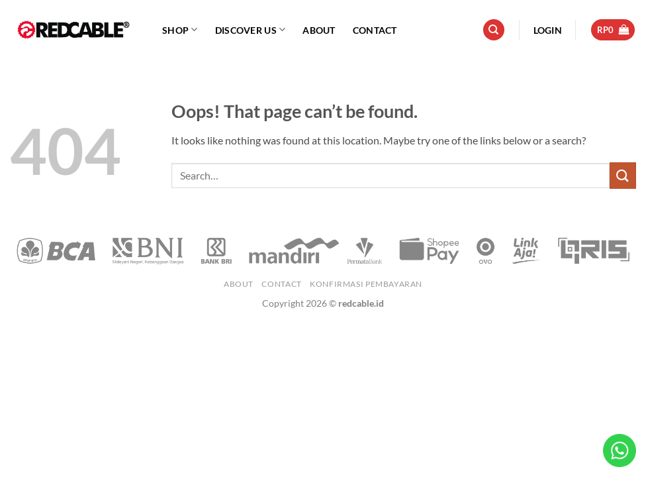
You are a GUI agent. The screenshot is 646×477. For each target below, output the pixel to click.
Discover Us (250, 29)
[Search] (493, 30)
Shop (180, 29)
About (318, 30)
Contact (375, 30)
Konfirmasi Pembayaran (366, 284)
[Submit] (623, 175)
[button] (547, 30)
